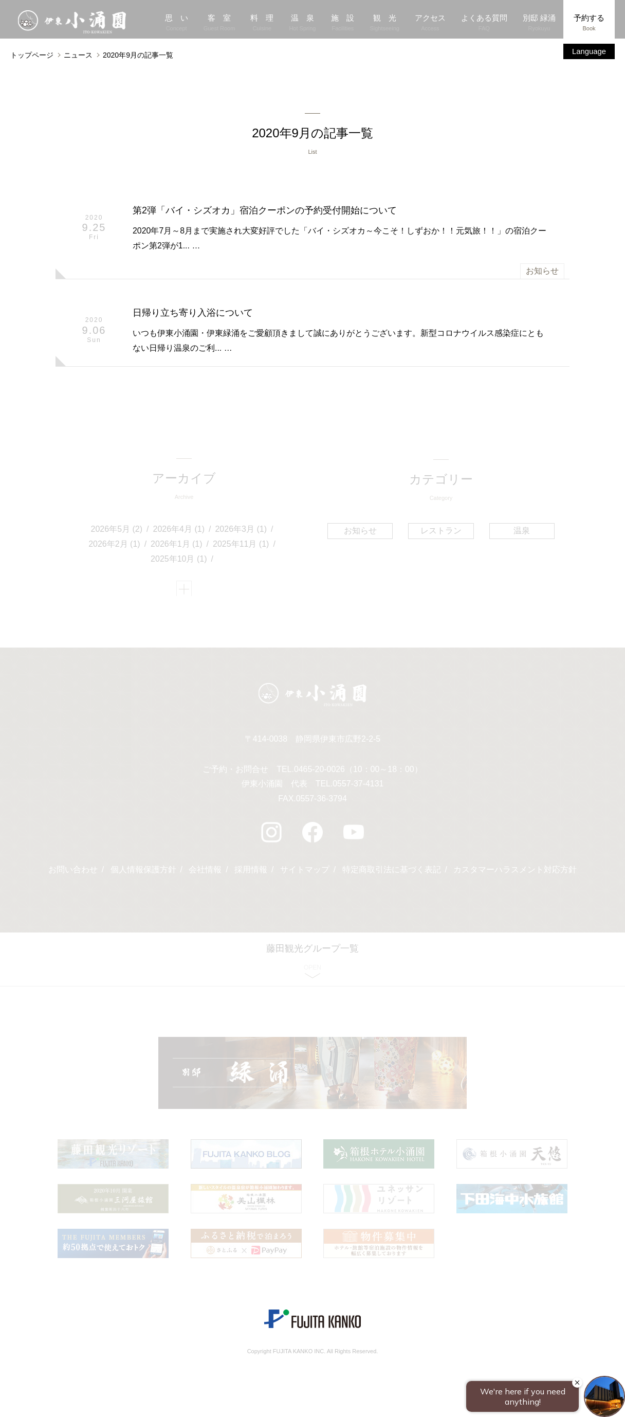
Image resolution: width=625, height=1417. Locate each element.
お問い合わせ (72, 875)
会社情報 (205, 875)
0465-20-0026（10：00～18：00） (357, 774)
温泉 (521, 532)
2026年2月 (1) (115, 546)
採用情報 (250, 875)
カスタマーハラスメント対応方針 (515, 875)
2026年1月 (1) (177, 546)
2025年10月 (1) (179, 561)
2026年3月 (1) (241, 531)
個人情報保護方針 (143, 875)
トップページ (31, 55)
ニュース (78, 55)
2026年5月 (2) (117, 531)
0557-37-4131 (358, 789)
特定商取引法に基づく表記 (391, 875)
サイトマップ (304, 875)
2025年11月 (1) (241, 546)
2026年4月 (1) (179, 531)
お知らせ (542, 271)
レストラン (441, 532)
